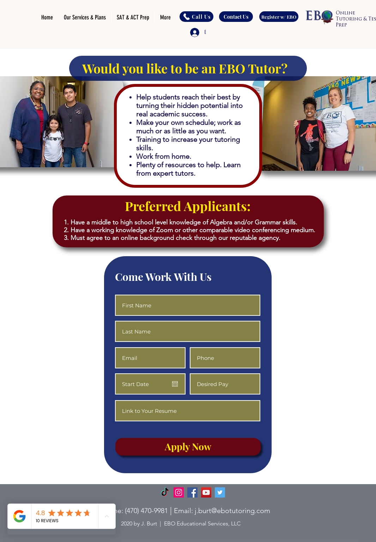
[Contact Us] (236, 16)
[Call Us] (196, 16)
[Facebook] (192, 492)
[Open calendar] (175, 384)
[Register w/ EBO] (278, 16)
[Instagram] (179, 492)
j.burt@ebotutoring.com (232, 510)
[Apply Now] (188, 447)
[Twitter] (220, 492)
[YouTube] (206, 492)
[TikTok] (165, 492)
